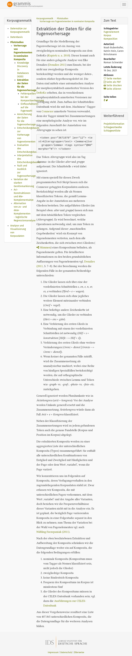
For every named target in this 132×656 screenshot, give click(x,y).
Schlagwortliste (112, 130)
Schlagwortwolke (113, 127)
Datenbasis (16, 37)
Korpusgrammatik (44, 18)
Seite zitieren (112, 88)
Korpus (107, 35)
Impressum (53, 652)
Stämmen (43, 247)
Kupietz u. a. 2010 (58, 55)
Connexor (47, 111)
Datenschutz (66, 652)
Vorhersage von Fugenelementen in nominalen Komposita (23, 52)
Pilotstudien (17, 42)
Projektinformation (114, 123)
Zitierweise (79, 652)
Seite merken (112, 78)
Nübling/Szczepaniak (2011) (52, 531)
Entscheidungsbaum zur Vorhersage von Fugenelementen (28, 135)
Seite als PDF (112, 82)
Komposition (110, 38)
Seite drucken (113, 85)
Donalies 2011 (57, 64)
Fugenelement (111, 32)
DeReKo (41, 92)
